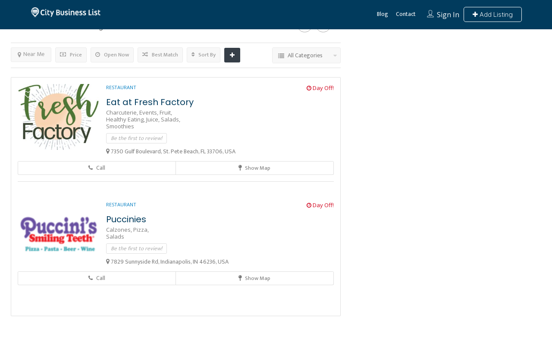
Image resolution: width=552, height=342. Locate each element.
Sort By (203, 54)
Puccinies (126, 219)
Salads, (170, 119)
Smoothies (120, 126)
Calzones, (119, 229)
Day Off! (320, 88)
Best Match (160, 54)
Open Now (112, 54)
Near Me (31, 54)
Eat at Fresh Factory (150, 102)
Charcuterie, (122, 112)
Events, (149, 112)
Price (71, 54)
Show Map (254, 168)
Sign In (448, 14)
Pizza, (141, 229)
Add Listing (493, 14)
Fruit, (166, 112)
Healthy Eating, (126, 119)
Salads (115, 236)
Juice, (153, 119)
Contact (406, 14)
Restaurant (121, 87)
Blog (382, 14)
